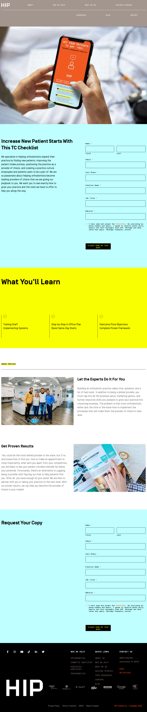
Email (89, 159)
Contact (134, 15)
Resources (81, 15)
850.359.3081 (125, 673)
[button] (8, 364)
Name (88, 144)
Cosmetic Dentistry (81, 662)
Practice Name (93, 185)
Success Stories (124, 5)
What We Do (90, 5)
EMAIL (121, 669)
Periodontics (78, 674)
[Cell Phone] (115, 178)
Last (119, 153)
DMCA (81, 706)
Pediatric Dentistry (76, 668)
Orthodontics (78, 658)
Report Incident (92, 706)
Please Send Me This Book (98, 247)
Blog (108, 15)
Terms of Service (69, 706)
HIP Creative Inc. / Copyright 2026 (128, 706)
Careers (99, 680)
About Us (100, 658)
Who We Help (59, 5)
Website (90, 211)
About (30, 5)
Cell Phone (91, 172)
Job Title (91, 198)
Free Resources (103, 675)
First (88, 153)
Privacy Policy (121, 224)
